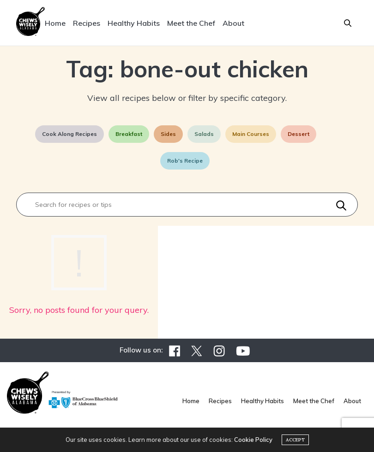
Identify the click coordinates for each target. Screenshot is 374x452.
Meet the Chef (191, 23)
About (233, 23)
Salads (204, 133)
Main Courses (250, 133)
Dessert (298, 133)
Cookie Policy (253, 439)
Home (55, 23)
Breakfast (128, 133)
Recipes (86, 23)
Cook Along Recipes (69, 133)
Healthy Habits (134, 23)
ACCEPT (295, 440)
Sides (168, 133)
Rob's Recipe (185, 160)
